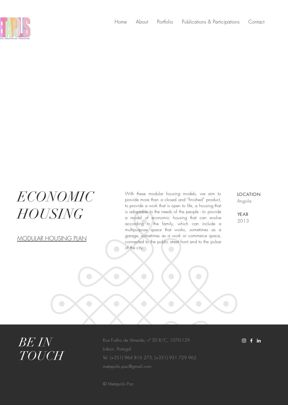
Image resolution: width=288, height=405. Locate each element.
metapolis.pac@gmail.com (127, 366)
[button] (143, 109)
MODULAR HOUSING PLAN (52, 238)
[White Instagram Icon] (244, 340)
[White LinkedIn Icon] (258, 340)
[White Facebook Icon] (251, 340)
